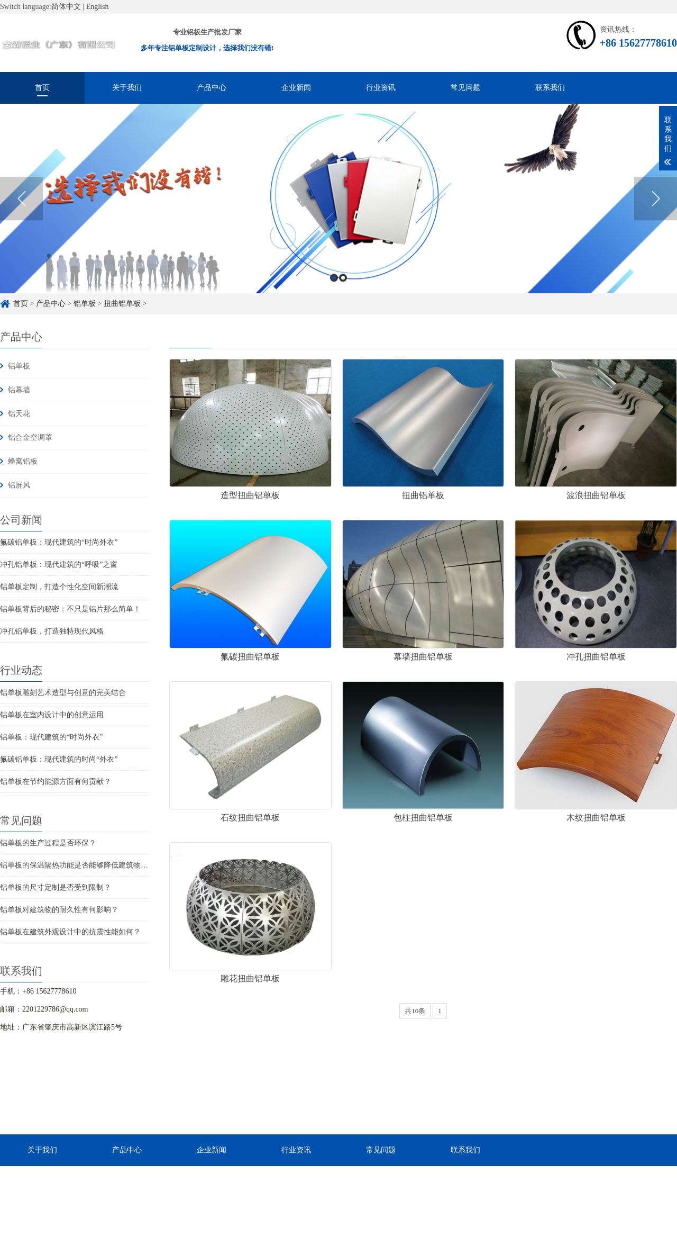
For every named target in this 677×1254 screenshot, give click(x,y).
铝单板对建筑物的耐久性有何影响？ (59, 910)
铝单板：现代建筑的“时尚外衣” (51, 737)
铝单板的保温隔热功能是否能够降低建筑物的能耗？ (85, 865)
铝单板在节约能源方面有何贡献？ (55, 782)
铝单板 (19, 366)
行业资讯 (381, 88)
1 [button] (334, 297)
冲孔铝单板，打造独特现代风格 (52, 631)
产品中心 (211, 88)
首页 (42, 88)
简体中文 (66, 7)
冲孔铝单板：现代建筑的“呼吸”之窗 (58, 565)
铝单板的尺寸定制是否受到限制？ (55, 887)
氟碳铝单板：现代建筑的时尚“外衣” (58, 759)
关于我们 (127, 88)
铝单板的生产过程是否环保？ (48, 843)
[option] (338, 218)
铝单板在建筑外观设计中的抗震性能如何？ (70, 932)
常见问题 (465, 88)
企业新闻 (296, 88)
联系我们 (550, 88)
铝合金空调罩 (30, 437)
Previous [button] (21, 218)
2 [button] (343, 297)
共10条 (415, 1011)
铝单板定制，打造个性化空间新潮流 (59, 587)
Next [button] (655, 218)
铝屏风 (19, 485)
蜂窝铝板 (23, 461)
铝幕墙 (19, 390)
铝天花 (19, 414)
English (97, 7)
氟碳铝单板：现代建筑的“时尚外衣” (58, 542)
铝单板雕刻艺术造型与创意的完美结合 (63, 693)
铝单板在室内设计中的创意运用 (52, 715)
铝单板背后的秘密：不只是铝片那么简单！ (70, 609)
